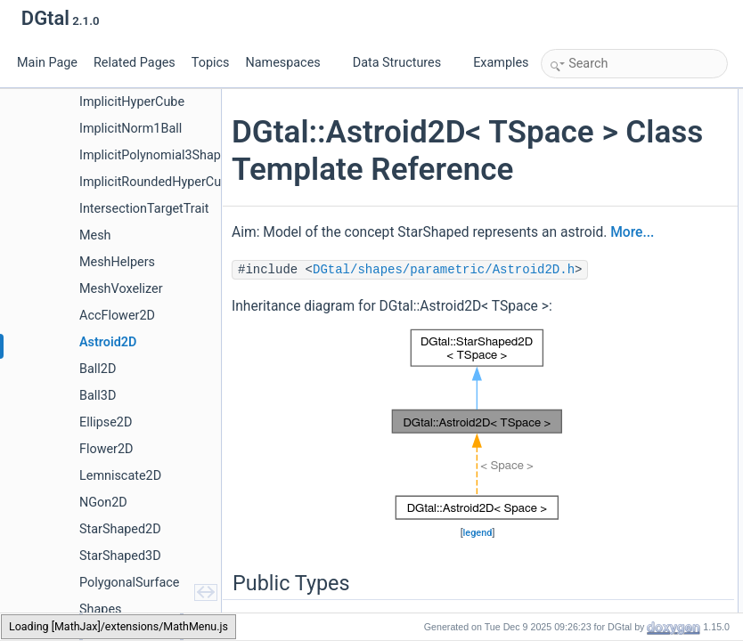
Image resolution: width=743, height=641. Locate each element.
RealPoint (583, 138)
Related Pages (135, 62)
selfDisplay (586, 471)
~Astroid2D (587, 294)
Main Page (47, 62)
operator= (583, 275)
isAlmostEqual (594, 529)
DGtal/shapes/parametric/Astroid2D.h (370, 392)
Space (575, 118)
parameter (584, 392)
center (575, 353)
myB (571, 608)
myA (571, 588)
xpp (568, 451)
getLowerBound (597, 314)
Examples (500, 62)
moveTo (579, 373)
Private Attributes (586, 549)
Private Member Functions (608, 510)
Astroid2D (584, 197)
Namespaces (289, 62)
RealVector (586, 157)
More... (391, 331)
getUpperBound (597, 334)
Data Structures (404, 62)
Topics (211, 62)
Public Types (576, 99)
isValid (575, 490)
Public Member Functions (606, 177)
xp (566, 432)
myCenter (583, 569)
